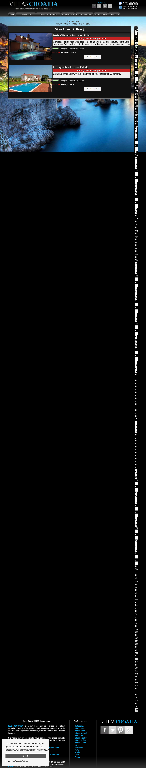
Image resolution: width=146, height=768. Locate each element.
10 (136, 419)
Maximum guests (136, 64)
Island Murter (80, 738)
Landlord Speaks (136, 210)
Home (11, 14)
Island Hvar (80, 728)
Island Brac (80, 731)
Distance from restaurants (136, 522)
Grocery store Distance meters (136, 545)
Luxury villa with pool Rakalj (70, 67)
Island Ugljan (80, 740)
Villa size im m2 (136, 268)
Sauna (138, 106)
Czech (138, 218)
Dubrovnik (79, 726)
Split (77, 755)
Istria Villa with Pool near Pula (71, 35)
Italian (138, 242)
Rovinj (77, 752)
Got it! (26, 756)
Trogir (77, 757)
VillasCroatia (15, 726)
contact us (53, 747)
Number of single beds (136, 366)
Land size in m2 (136, 293)
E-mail (11, 767)
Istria (77, 745)
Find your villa (68, 14)
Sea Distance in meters (136, 188)
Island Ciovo (80, 743)
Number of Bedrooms (136, 133)
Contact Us (114, 14)
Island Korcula (81, 733)
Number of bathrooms (136, 317)
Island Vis (79, 735)
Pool (137, 85)
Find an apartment (84, 14)
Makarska (79, 747)
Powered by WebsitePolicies (16, 761)
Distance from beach (136, 474)
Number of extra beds (136, 427)
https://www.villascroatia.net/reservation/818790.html (30, 750)
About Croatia (101, 14)
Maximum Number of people (136, 163)
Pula (77, 750)
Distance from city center (136, 497)
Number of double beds (136, 341)
